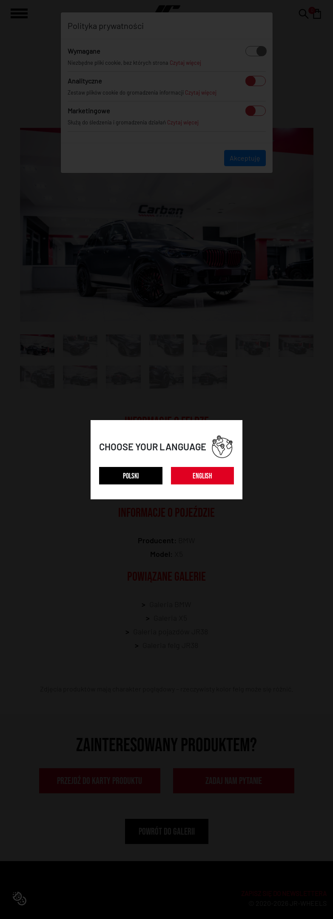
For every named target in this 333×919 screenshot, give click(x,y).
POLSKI (131, 476)
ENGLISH (202, 476)
